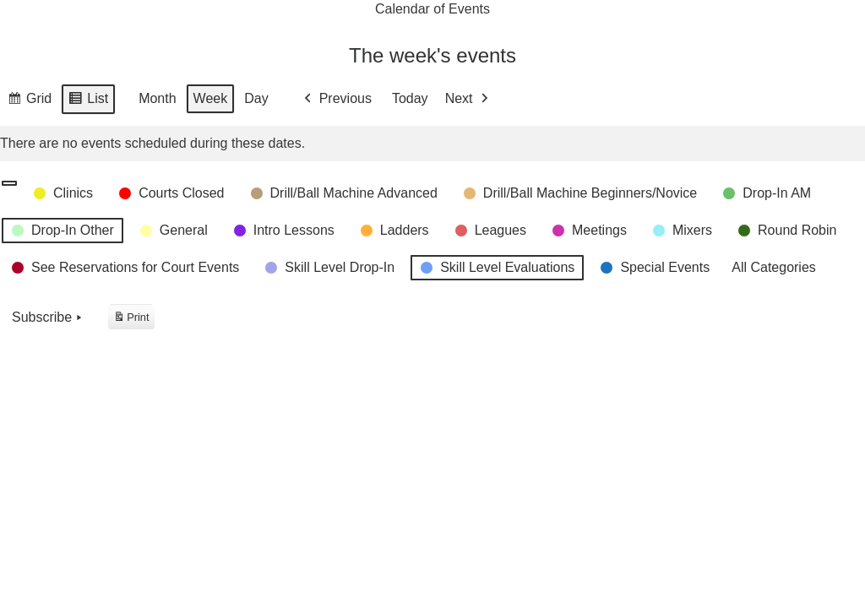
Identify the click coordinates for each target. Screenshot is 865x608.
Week (210, 99)
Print (131, 320)
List (88, 101)
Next (468, 99)
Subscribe (48, 317)
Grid (29, 101)
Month (157, 99)
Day (256, 99)
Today (410, 99)
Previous (336, 99)
